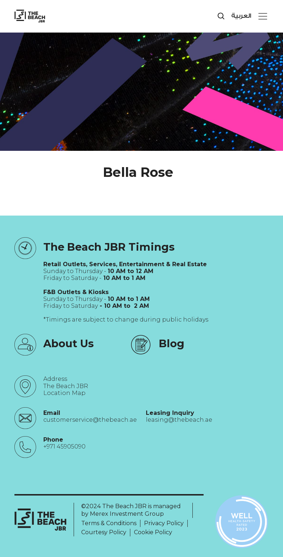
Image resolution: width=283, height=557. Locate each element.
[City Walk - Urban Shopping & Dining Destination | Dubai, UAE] (29, 16)
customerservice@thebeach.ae (90, 419)
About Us (68, 343)
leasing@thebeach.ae (179, 419)
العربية (241, 15)
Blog (171, 343)
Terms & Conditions (108, 523)
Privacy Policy (164, 523)
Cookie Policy (153, 532)
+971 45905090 (64, 446)
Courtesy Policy (103, 532)
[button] (261, 16)
